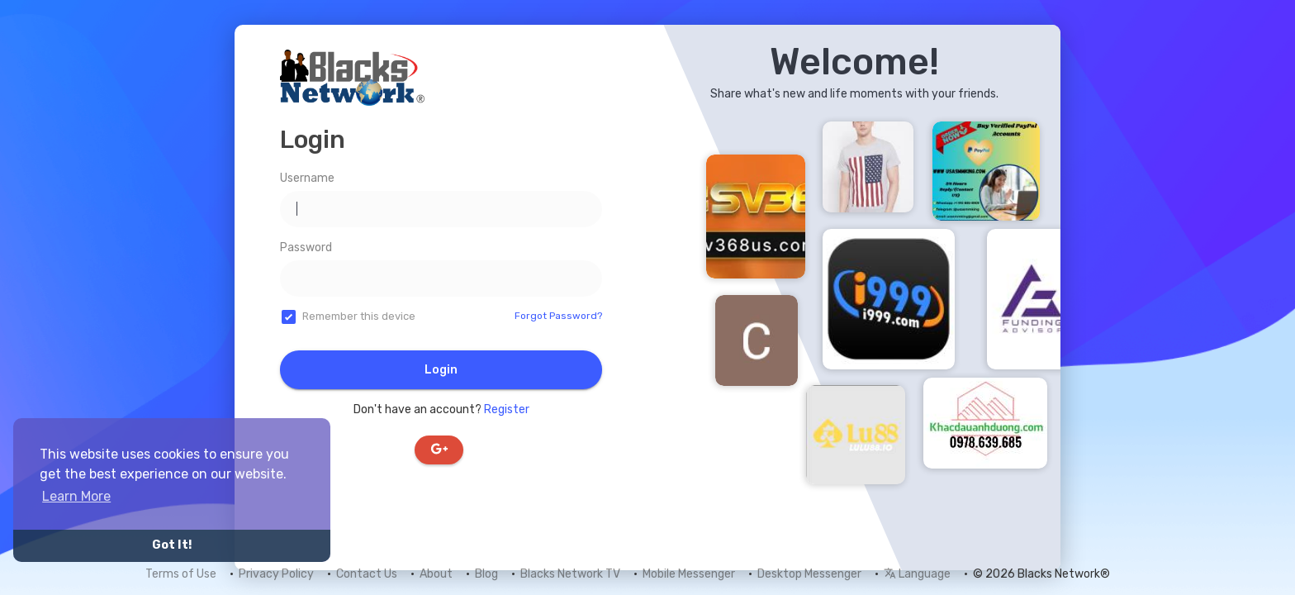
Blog (486, 574)
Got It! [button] (172, 545)
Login (441, 370)
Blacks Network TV (570, 574)
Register (506, 409)
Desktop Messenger (809, 574)
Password (306, 247)
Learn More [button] (76, 496)
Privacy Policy (276, 574)
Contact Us (366, 574)
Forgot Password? (558, 315)
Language (917, 574)
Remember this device (358, 316)
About (436, 574)
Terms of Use (180, 574)
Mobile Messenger (689, 574)
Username (307, 178)
